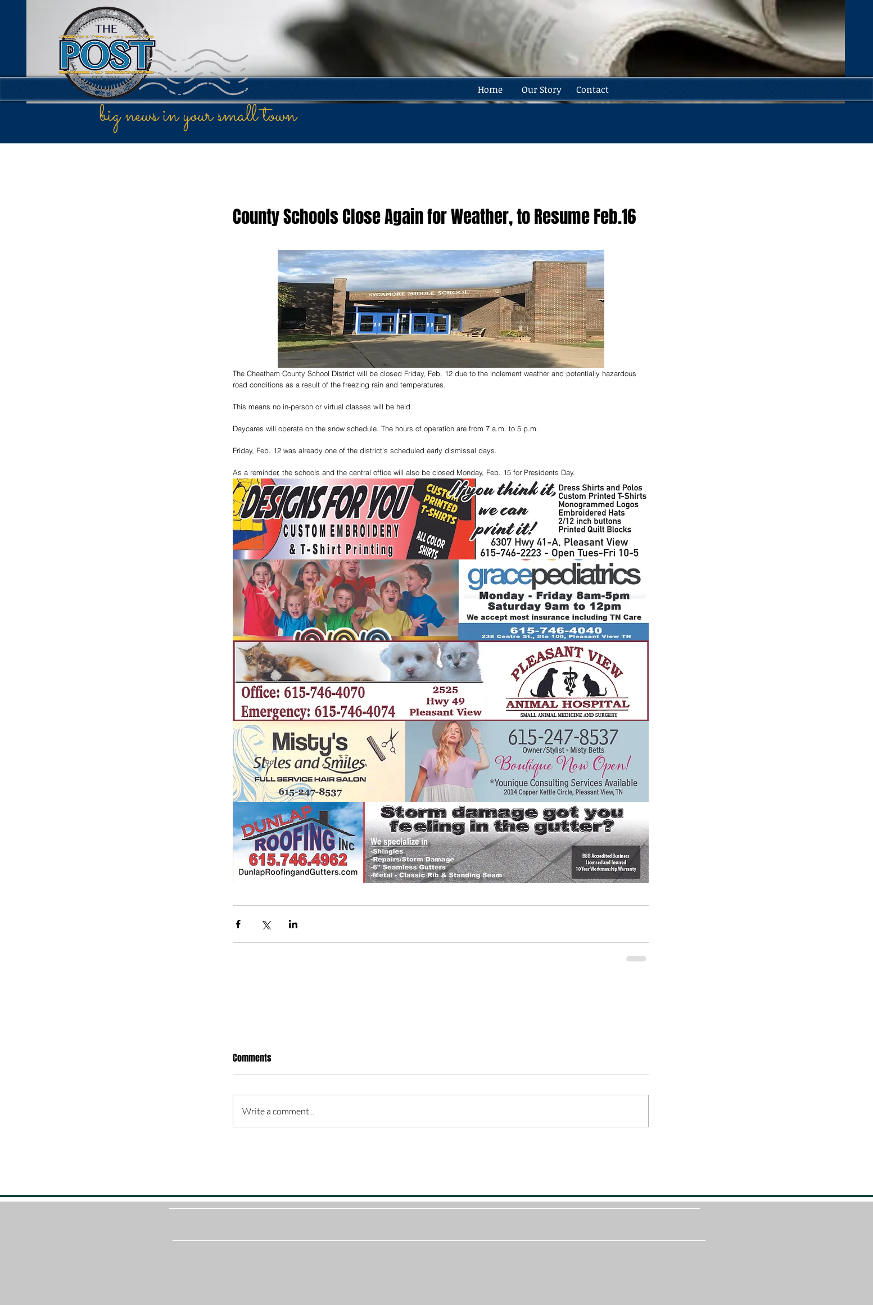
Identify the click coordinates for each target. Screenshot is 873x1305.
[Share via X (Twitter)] (265, 924)
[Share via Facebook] (238, 924)
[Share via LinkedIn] (293, 924)
